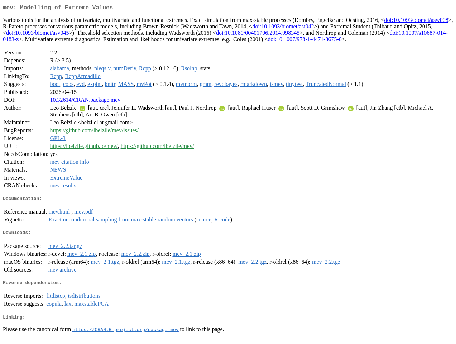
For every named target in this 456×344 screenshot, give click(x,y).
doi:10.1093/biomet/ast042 (283, 28)
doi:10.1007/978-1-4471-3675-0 (305, 41)
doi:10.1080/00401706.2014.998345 (257, 34)
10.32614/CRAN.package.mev (85, 101)
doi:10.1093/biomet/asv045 (37, 34)
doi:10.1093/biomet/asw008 (416, 21)
